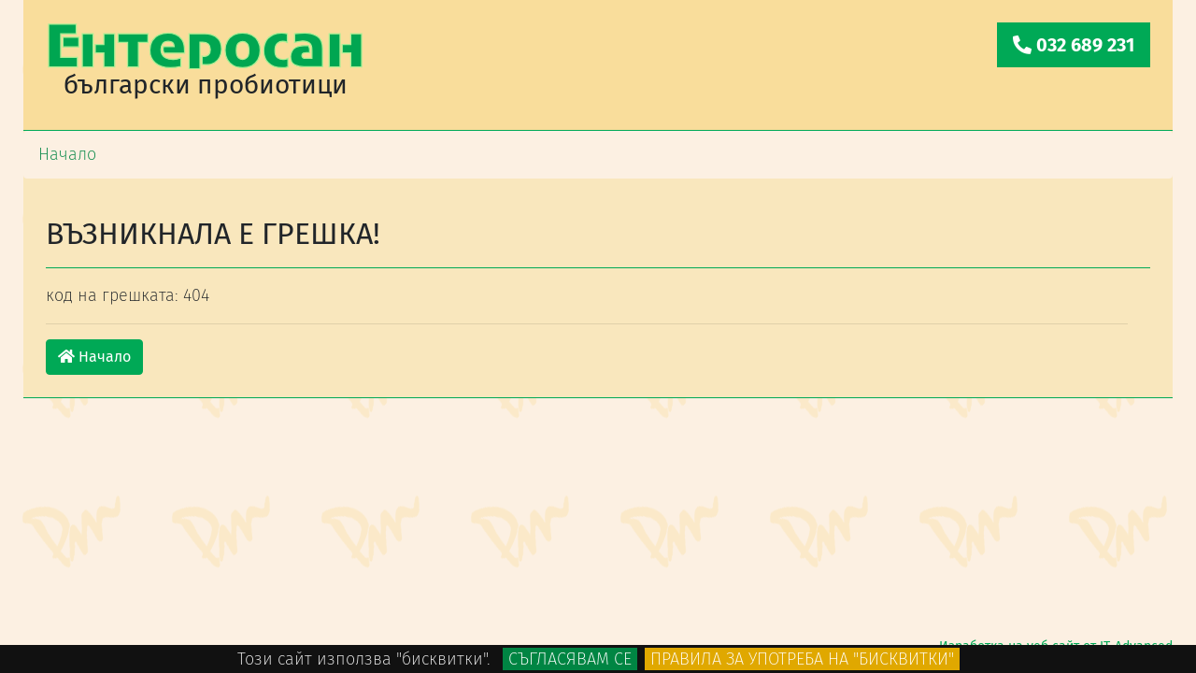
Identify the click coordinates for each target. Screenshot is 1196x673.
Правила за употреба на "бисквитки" (802, 659)
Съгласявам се (570, 659)
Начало (94, 356)
